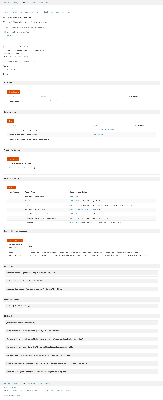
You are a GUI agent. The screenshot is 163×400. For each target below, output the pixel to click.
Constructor (29, 12)
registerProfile (75, 222)
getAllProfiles (75, 196)
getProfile (73, 200)
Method (37, 12)
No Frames (13, 9)
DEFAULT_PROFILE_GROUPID (104, 130)
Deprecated (31, 3)
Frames (6, 9)
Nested (14, 12)
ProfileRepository (13, 35)
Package (15, 3)
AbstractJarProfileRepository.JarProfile (57, 101)
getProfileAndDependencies (80, 209)
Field (20, 12)
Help (47, 3)
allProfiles (99, 134)
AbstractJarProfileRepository (20, 167)
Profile (28, 200)
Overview (6, 3)
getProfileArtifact (77, 213)
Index (41, 3)
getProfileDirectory (77, 217)
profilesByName (100, 138)
